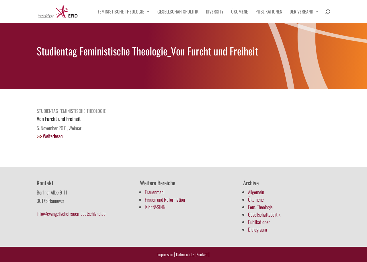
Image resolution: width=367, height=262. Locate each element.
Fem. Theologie (260, 207)
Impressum (165, 254)
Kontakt (202, 254)
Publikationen (268, 12)
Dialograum (257, 229)
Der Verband (301, 12)
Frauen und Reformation (165, 199)
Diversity (215, 12)
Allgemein (256, 192)
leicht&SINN (155, 207)
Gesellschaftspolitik (177, 12)
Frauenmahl (154, 192)
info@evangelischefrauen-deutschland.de (71, 213)
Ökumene (239, 12)
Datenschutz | (186, 254)
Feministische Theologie (121, 12)
